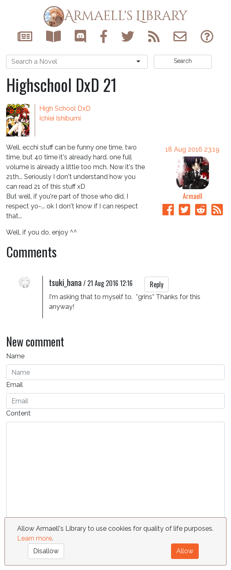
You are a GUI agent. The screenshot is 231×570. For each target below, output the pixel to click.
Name (15, 356)
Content (18, 413)
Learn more (34, 538)
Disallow (46, 551)
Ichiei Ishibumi (60, 118)
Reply (156, 284)
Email (14, 385)
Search (183, 61)
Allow (184, 551)
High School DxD (65, 108)
